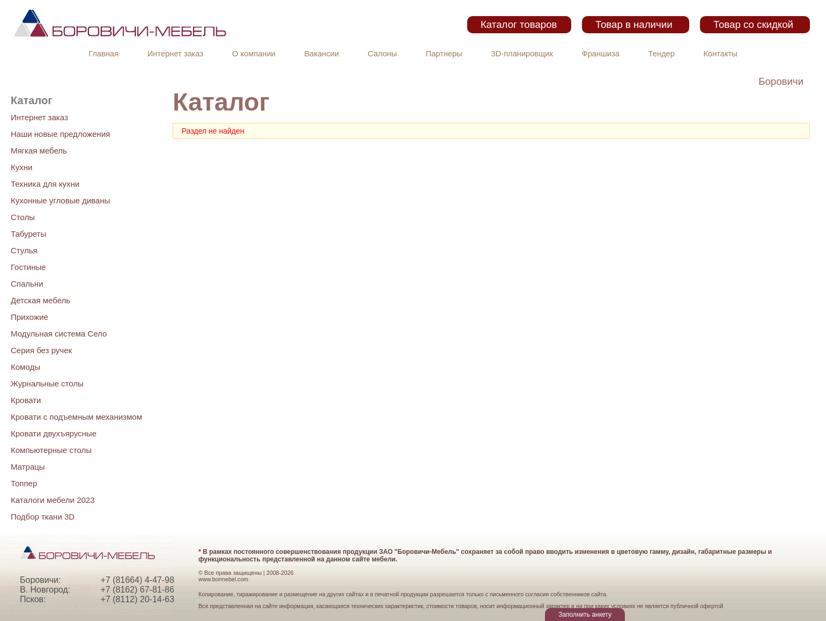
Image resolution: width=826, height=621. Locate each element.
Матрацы (28, 466)
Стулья (24, 250)
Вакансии (321, 53)
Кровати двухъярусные (54, 433)
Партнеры (444, 53)
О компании (254, 53)
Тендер (661, 53)
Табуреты (28, 233)
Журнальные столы (47, 383)
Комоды (25, 366)
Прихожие (29, 317)
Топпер (24, 483)
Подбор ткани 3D (43, 516)
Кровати (26, 400)
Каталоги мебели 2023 (53, 500)
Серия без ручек (41, 350)
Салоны (382, 53)
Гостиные (28, 267)
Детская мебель (40, 300)
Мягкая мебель (39, 150)
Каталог (31, 100)
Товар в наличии (634, 24)
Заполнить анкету (584, 614)
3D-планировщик (522, 53)
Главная (103, 53)
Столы (23, 217)
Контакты (721, 53)
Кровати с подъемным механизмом (76, 416)
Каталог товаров (519, 24)
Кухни (21, 167)
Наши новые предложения (60, 133)
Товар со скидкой (753, 24)
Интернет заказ (175, 53)
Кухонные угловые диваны (60, 200)
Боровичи (780, 81)
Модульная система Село (59, 333)
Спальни (27, 283)
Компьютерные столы (51, 450)
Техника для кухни (45, 183)
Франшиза (601, 53)
